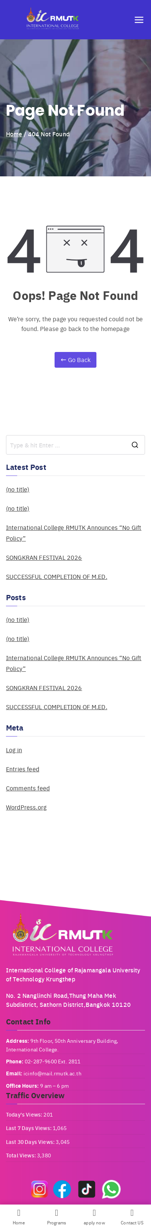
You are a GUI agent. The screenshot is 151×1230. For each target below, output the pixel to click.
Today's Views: (24, 1114)
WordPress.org (26, 807)
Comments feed (28, 788)
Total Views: (21, 1155)
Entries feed (22, 769)
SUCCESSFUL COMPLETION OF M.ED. (56, 576)
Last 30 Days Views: (31, 1141)
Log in (14, 749)
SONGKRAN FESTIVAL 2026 (44, 557)
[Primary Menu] (139, 20)
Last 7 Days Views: (29, 1128)
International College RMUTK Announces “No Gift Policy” (73, 533)
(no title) (18, 489)
